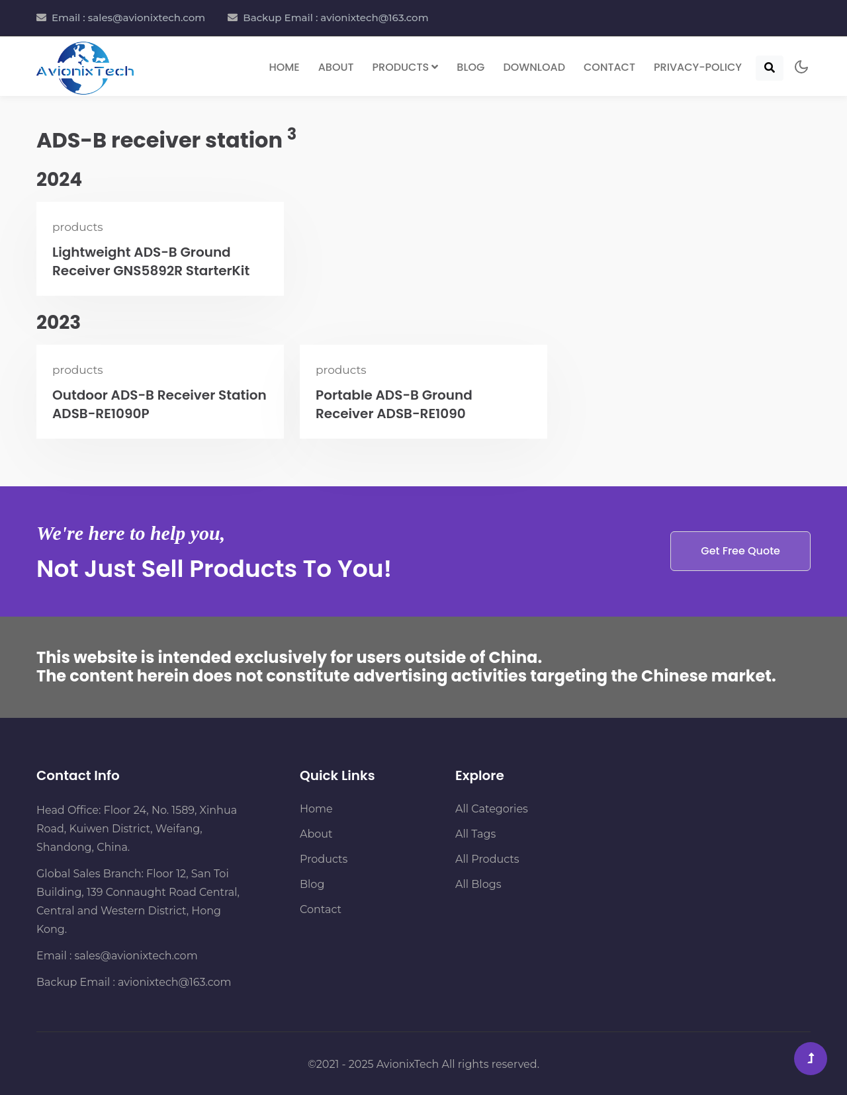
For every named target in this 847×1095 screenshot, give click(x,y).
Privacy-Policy (698, 67)
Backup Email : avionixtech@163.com (335, 17)
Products (323, 859)
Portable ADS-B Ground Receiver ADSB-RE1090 (394, 404)
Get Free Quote (740, 550)
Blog (470, 67)
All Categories (491, 809)
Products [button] (406, 67)
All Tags (475, 834)
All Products (487, 859)
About (336, 67)
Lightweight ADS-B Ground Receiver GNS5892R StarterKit (150, 261)
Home (284, 67)
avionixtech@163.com (174, 982)
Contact (609, 67)
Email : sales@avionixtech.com (128, 17)
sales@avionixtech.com (136, 955)
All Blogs (478, 884)
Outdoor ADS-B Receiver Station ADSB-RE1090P (159, 404)
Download (534, 67)
